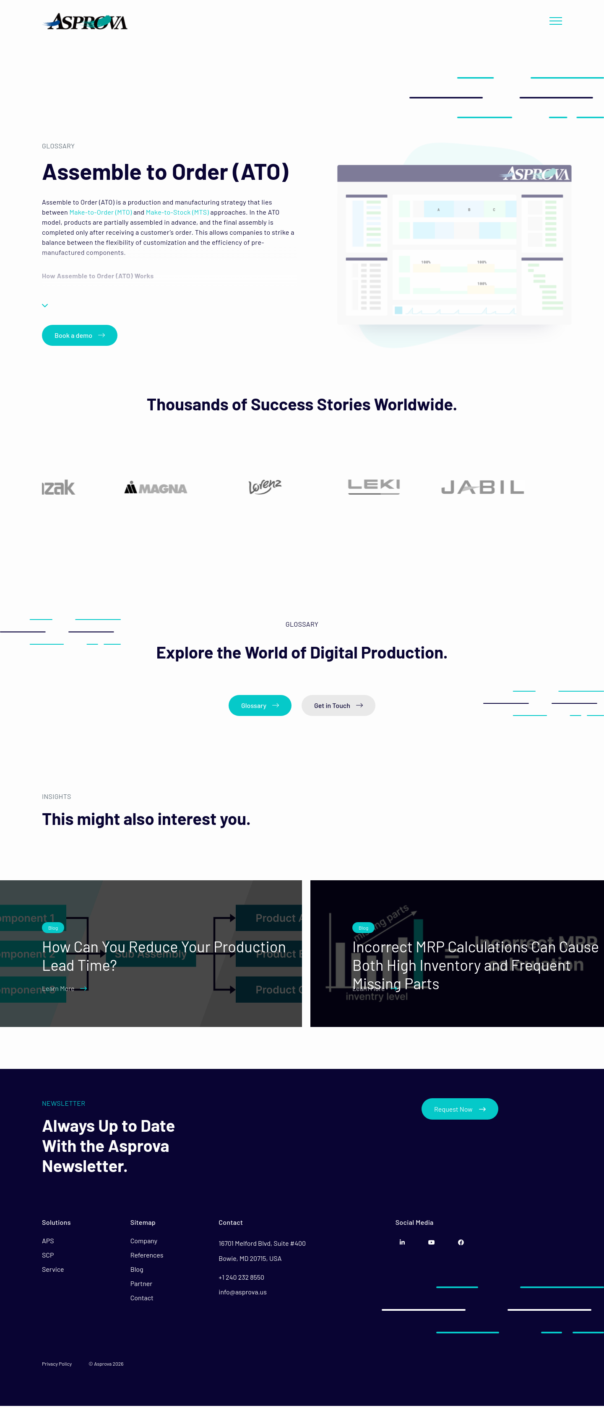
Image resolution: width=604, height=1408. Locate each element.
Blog (136, 1271)
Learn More (64, 990)
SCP (48, 1257)
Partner (141, 1285)
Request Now (460, 1111)
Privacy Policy (57, 1366)
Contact (142, 1300)
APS (48, 1243)
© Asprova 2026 (106, 1366)
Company (144, 1243)
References (147, 1257)
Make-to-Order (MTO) (100, 211)
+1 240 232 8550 (241, 1279)
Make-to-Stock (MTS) (176, 211)
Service (53, 1271)
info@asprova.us (243, 1293)
